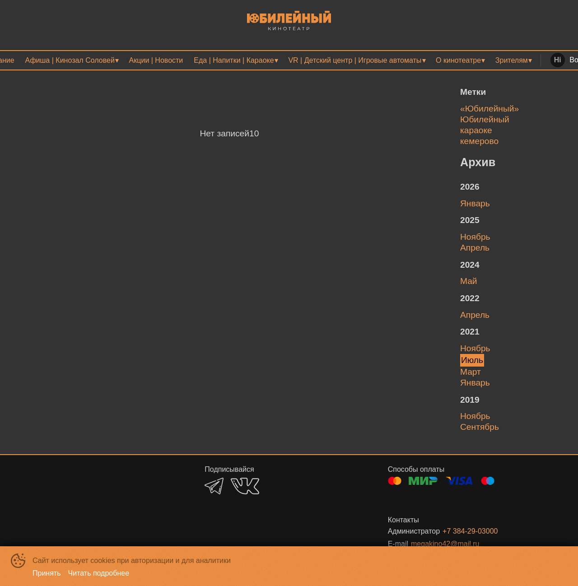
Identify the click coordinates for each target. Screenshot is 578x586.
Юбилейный (484, 119)
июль (472, 360)
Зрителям (511, 60)
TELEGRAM (214, 486)
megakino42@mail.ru (445, 544)
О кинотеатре (458, 60)
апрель (474, 247)
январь (475, 203)
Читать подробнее (99, 573)
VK (245, 486)
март (470, 372)
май (468, 281)
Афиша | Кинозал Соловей (70, 60)
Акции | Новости (156, 60)
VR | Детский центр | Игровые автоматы (354, 60)
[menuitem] (72, 60)
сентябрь (479, 427)
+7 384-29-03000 (470, 531)
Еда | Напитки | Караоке (234, 60)
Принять (47, 573)
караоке (476, 130)
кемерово (479, 141)
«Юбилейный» (489, 108)
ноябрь (475, 237)
